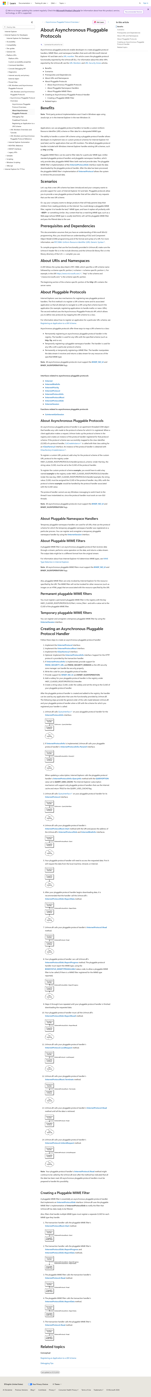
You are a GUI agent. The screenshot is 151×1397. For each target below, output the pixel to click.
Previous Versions (21, 1390)
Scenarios (120, 29)
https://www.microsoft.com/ (68, 273)
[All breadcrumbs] (43, 22)
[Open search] (140, 3)
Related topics (122, 47)
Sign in (145, 3)
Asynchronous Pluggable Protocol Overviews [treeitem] (21, 105)
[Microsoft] (4, 3)
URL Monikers (75, 63)
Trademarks (98, 1390)
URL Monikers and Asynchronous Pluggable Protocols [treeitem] (22, 93)
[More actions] (108, 22)
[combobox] (19, 27)
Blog (32, 1390)
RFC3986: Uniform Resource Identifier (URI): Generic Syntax (78, 242)
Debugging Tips (47, 1363)
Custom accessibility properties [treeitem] (19, 62)
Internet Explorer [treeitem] (11, 31)
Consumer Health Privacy (68, 1390)
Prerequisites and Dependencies (128, 33)
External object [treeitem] (13, 78)
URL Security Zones (93, 63)
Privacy (51, 1390)
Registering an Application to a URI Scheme (58, 323)
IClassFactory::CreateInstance (52, 450)
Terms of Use (86, 1390)
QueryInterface (64, 711)
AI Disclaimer (7, 1390)
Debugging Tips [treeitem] (18, 117)
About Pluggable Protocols (127, 39)
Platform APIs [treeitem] (13, 58)
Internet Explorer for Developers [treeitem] (18, 38)
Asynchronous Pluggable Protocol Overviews (62, 22)
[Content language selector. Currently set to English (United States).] (13, 1384)
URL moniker (68, 56)
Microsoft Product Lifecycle (68, 10)
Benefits (120, 26)
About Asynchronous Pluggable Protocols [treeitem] (20, 111)
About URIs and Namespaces (127, 36)
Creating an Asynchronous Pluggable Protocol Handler (130, 43)
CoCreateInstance (72, 443)
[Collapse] (32, 22)
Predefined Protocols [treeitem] (19, 120)
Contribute (42, 1390)
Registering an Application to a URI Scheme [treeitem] (23, 124)
